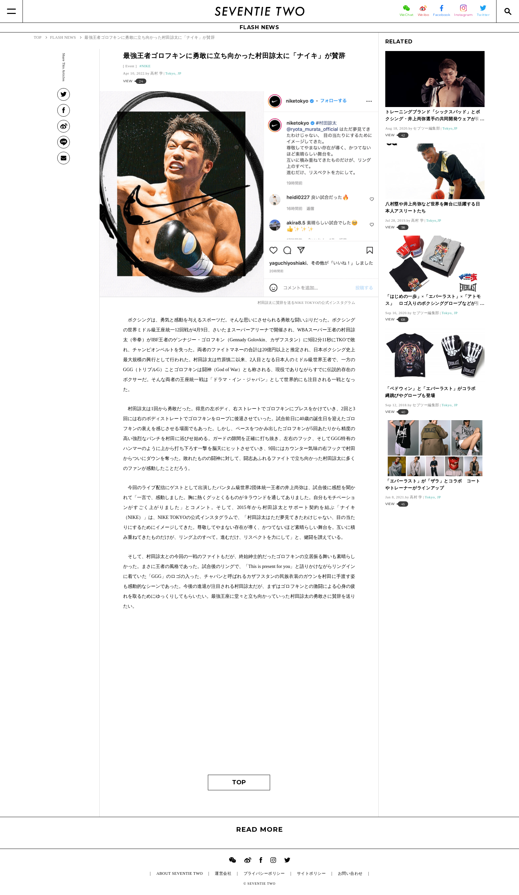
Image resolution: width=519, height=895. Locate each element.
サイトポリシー (311, 873)
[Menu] (11, 11)
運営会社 (223, 873)
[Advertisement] (239, 705)
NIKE (146, 66)
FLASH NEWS (259, 27)
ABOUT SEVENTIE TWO (179, 873)
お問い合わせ (350, 873)
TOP (239, 782)
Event (129, 66)
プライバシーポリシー (264, 873)
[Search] (507, 11)
